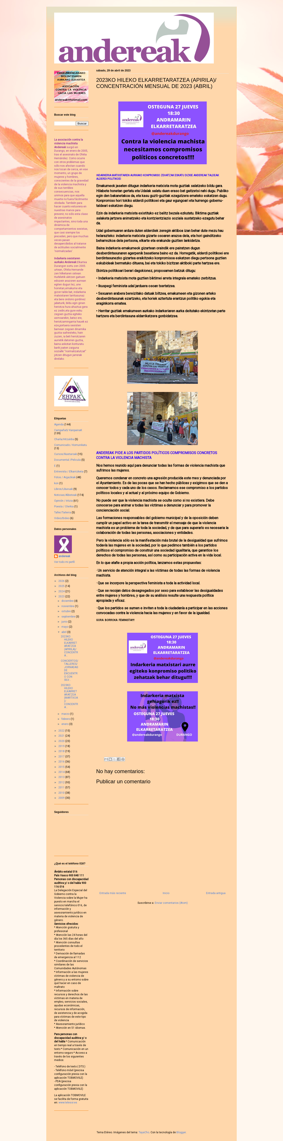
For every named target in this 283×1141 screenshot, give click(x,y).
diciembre (67, 600)
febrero (66, 719)
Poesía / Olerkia (64, 506)
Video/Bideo (61, 518)
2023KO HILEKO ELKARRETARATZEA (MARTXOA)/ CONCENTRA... (69, 696)
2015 (61, 766)
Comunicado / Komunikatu (70, 445)
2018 (61, 751)
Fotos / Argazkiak (65, 477)
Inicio (166, 893)
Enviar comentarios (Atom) (171, 902)
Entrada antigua (216, 893)
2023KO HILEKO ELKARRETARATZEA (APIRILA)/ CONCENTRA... (69, 646)
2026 (61, 581)
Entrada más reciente (112, 893)
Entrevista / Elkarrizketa (68, 471)
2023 (61, 596)
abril (64, 632)
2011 (61, 787)
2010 (61, 792)
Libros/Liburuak (63, 489)
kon (56, 483)
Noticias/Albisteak (65, 495)
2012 (61, 782)
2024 (61, 591)
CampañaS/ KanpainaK (68, 430)
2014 (61, 772)
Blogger (181, 1132)
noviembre (68, 606)
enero (65, 724)
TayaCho (144, 1132)
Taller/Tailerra (62, 512)
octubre (66, 611)
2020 (61, 741)
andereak (64, 556)
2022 (61, 730)
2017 (61, 756)
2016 (61, 761)
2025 (61, 586)
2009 (61, 797)
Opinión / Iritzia (63, 500)
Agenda (59, 424)
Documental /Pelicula (67, 459)
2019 (61, 746)
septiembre (68, 616)
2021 (61, 735)
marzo (65, 713)
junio (64, 621)
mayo (65, 626)
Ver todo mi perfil (64, 562)
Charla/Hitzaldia (64, 439)
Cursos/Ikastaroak (65, 454)
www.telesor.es (68, 1102)
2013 (61, 777)
